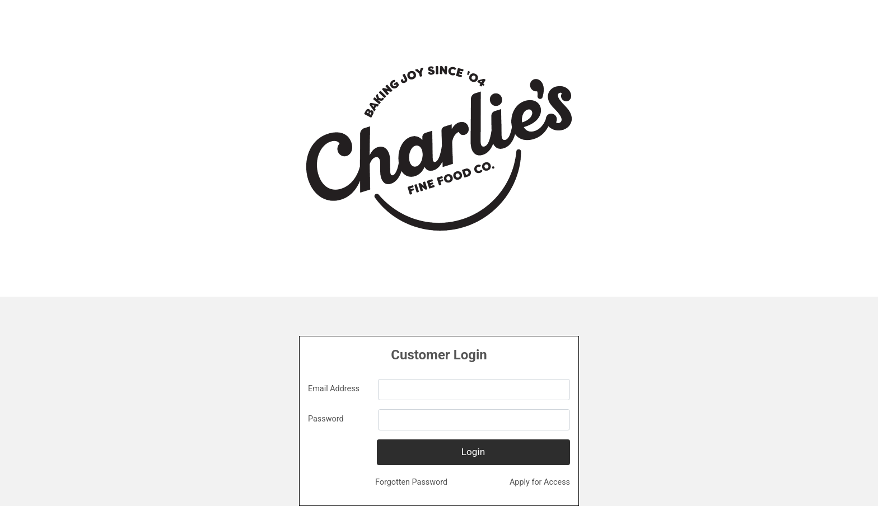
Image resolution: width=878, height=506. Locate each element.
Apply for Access (540, 482)
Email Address (333, 388)
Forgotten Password (411, 482)
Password (326, 419)
